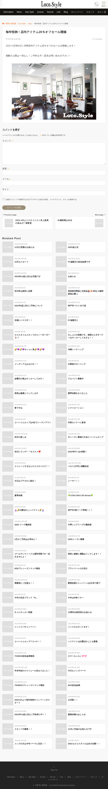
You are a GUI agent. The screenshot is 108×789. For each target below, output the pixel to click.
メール (6, 179)
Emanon (71, 785)
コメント (8, 140)
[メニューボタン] (104, 4)
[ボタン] (96, 4)
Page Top (54, 768)
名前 (5, 168)
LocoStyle (98, 39)
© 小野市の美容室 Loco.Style (45, 785)
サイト (5, 189)
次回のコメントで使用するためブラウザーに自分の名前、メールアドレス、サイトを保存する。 (42, 199)
